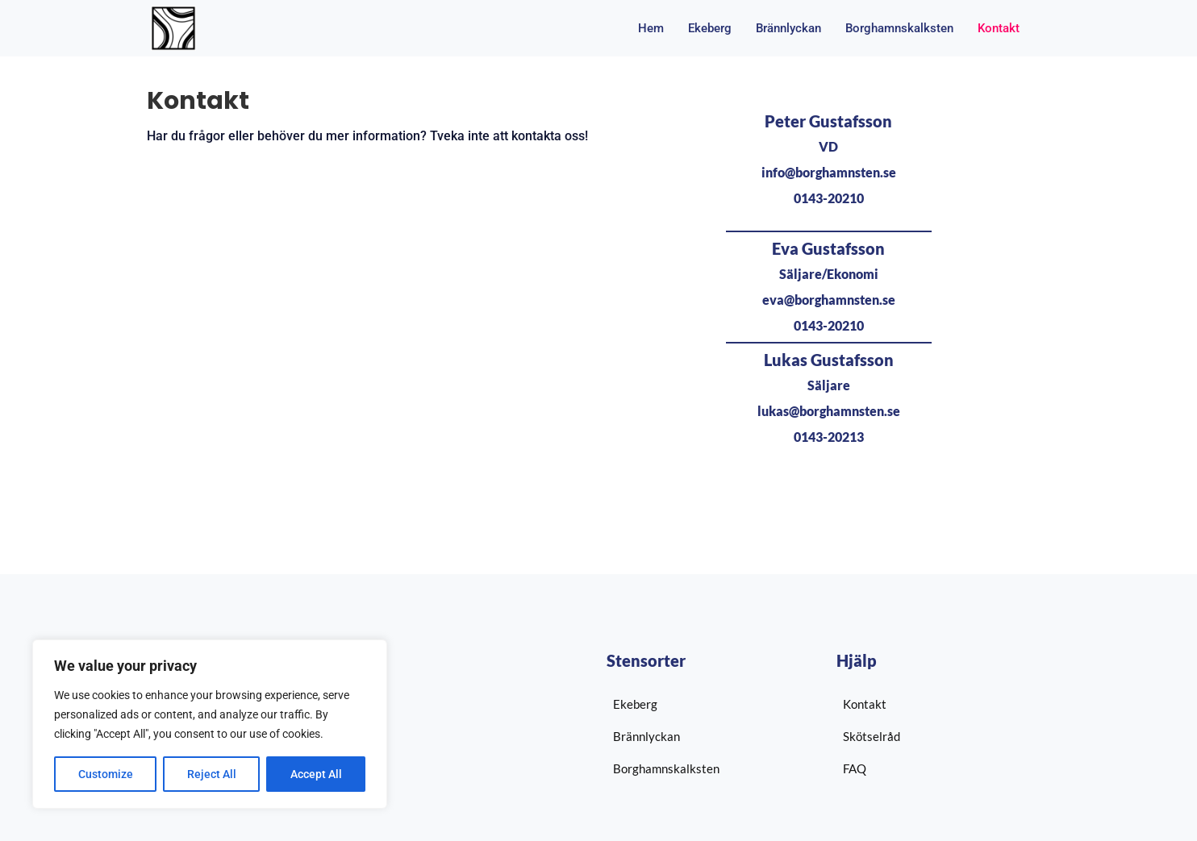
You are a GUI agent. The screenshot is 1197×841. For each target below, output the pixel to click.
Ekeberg (710, 28)
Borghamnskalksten (899, 28)
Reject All (211, 774)
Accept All (316, 774)
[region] (209, 724)
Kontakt (999, 28)
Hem (651, 28)
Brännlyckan (788, 28)
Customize (105, 774)
